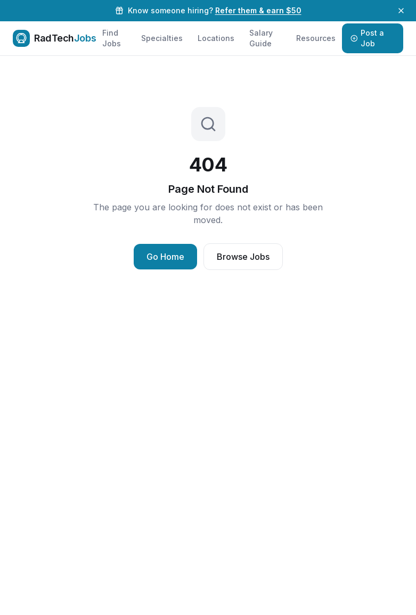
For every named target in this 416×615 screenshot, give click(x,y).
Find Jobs (111, 38)
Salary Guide (261, 38)
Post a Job (367, 38)
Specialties (162, 38)
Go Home (165, 256)
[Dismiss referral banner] (401, 10)
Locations (216, 38)
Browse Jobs (243, 256)
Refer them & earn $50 (258, 10)
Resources (316, 38)
